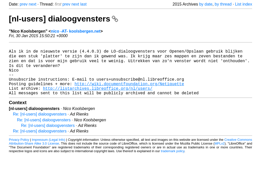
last (83, 4)
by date (205, 4)
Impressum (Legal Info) (48, 150)
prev (24, 4)
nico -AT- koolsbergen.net (75, 31)
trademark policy (172, 161)
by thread (223, 4)
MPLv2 (220, 153)
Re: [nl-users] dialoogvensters (40, 124)
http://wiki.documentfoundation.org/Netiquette (129, 92)
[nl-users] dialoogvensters (63, 18)
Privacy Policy (19, 150)
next (32, 4)
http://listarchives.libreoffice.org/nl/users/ (97, 97)
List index (243, 4)
